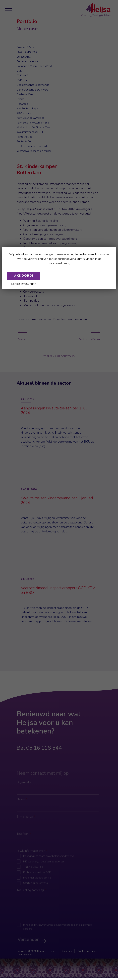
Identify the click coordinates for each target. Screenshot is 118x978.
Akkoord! (23, 276)
